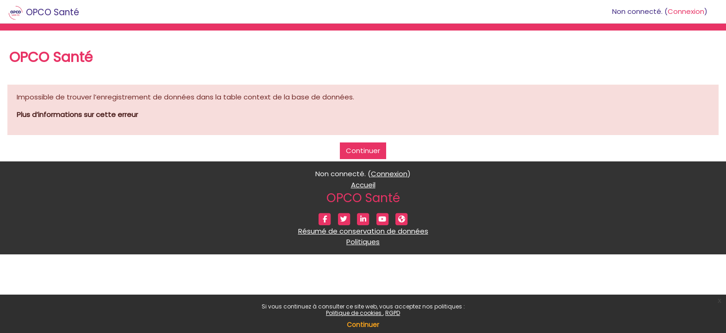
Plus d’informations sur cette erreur (77, 114)
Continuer (363, 324)
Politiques (363, 242)
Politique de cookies (354, 313)
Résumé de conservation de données (363, 231)
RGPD (392, 313)
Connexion (686, 11)
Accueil (363, 185)
